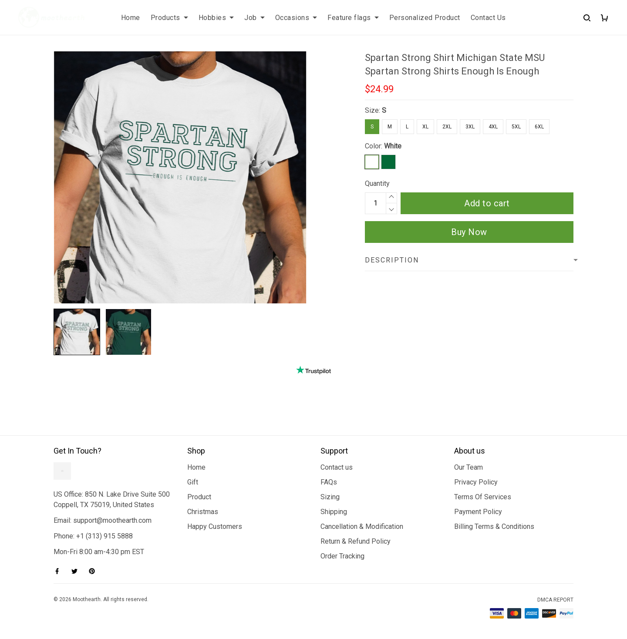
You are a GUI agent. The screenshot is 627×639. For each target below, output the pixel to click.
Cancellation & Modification (361, 526)
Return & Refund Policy (355, 541)
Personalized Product (424, 17)
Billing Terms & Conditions (494, 526)
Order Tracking (342, 556)
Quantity (377, 183)
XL (425, 127)
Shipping (333, 512)
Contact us (336, 467)
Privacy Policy (476, 482)
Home (130, 17)
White (392, 146)
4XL (493, 127)
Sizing (330, 497)
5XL (516, 127)
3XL (470, 127)
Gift (192, 482)
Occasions (296, 17)
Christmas (202, 512)
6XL (539, 127)
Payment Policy (478, 512)
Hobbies (216, 17)
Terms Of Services (482, 497)
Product (199, 497)
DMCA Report (555, 600)
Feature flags (353, 17)
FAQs (328, 482)
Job (254, 17)
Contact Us (488, 17)
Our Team (468, 467)
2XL (447, 127)
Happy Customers (214, 526)
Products (169, 17)
